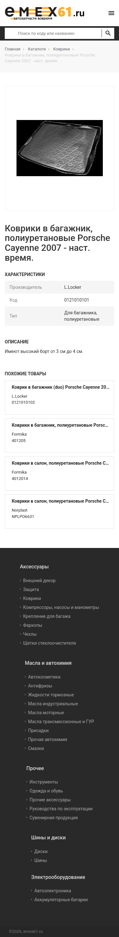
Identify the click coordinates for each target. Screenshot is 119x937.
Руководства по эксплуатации (61, 808)
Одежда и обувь (46, 790)
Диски (41, 851)
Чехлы (30, 634)
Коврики (32, 598)
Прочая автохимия (47, 739)
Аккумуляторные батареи (61, 899)
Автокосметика (44, 676)
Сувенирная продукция (54, 817)
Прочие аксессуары (50, 799)
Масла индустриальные (53, 703)
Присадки (38, 730)
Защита (31, 589)
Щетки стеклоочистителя (49, 643)
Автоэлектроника (52, 890)
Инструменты (44, 781)
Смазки (36, 748)
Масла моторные (46, 712)
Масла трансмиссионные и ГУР (61, 721)
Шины (40, 860)
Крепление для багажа (47, 616)
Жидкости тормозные (51, 694)
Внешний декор (39, 580)
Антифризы (40, 685)
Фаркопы (33, 625)
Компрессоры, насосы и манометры (61, 607)
